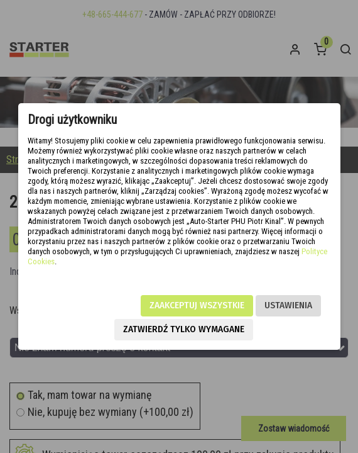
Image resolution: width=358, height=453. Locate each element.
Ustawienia (288, 305)
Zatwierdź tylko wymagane (183, 329)
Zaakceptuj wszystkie (196, 305)
